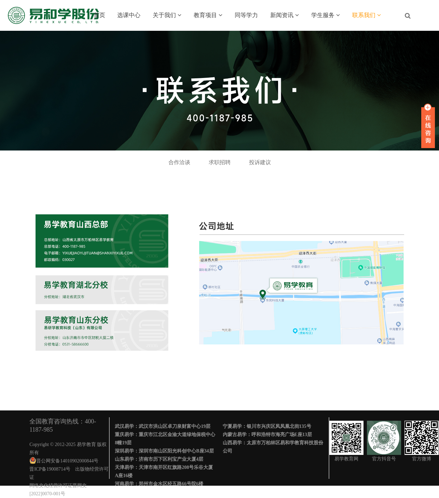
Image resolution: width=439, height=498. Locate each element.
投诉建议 (260, 162)
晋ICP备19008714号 (49, 469)
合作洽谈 (179, 162)
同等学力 (246, 15)
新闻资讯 (284, 15)
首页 (99, 15)
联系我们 (366, 15)
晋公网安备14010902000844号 (67, 460)
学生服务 (325, 15)
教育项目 (208, 15)
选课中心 (128, 15)
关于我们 (167, 15)
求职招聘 (220, 162)
